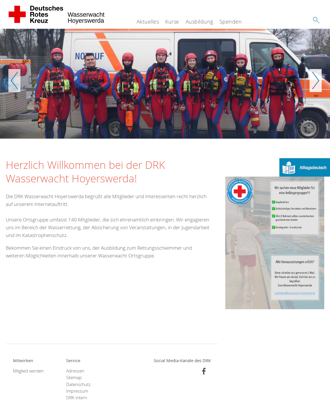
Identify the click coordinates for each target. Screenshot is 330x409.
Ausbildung (199, 21)
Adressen (75, 371)
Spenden (231, 21)
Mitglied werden (28, 371)
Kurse (172, 21)
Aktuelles (148, 21)
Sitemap (74, 377)
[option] (165, 84)
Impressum (77, 391)
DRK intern (76, 397)
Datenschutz (78, 384)
